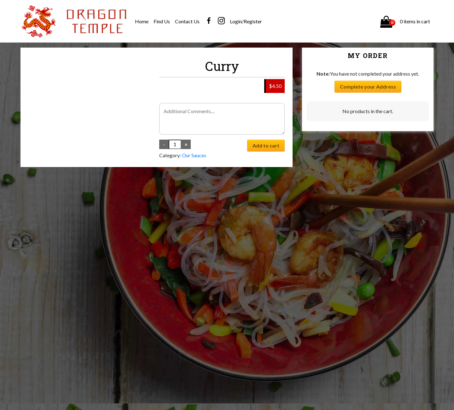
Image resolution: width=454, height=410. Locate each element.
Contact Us (187, 21)
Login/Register (246, 21)
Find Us (162, 21)
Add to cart (266, 145)
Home (141, 21)
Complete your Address (368, 87)
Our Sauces (194, 155)
